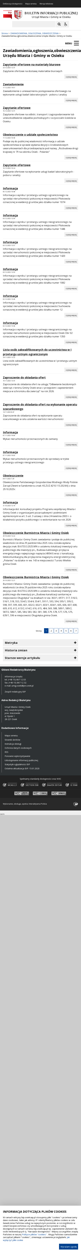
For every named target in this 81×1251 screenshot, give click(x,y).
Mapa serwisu (31, 4)
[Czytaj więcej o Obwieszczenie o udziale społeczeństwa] (71, 157)
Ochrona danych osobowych (18, 748)
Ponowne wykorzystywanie (17, 756)
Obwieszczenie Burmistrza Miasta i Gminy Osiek (36, 533)
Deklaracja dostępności (12, 4)
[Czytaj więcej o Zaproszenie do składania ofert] (71, 396)
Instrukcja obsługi (13, 743)
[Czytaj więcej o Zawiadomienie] (71, 100)
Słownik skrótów (12, 739)
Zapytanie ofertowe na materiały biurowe (31, 64)
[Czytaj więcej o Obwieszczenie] (71, 494)
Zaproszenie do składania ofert (24, 377)
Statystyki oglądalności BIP (17, 764)
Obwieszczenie (13, 476)
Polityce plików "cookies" (34, 1234)
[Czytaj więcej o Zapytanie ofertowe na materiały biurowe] (71, 76)
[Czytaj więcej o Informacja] (71, 207)
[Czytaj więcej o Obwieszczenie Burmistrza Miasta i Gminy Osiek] (71, 569)
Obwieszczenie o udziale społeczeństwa (30, 135)
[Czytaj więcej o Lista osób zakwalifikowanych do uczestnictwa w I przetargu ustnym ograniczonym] (71, 370)
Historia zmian (16, 650)
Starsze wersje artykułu (22, 658)
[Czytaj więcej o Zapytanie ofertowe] (71, 127)
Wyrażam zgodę (68, 1246)
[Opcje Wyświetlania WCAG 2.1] (66, 24)
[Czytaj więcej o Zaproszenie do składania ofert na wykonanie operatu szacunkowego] (71, 424)
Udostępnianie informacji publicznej (21, 760)
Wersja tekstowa (46, 4)
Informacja (10, 188)
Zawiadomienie (13, 84)
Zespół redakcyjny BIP (15, 691)
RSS (6, 752)
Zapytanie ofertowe (17, 108)
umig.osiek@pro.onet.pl (22, 685)
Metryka (11, 643)
